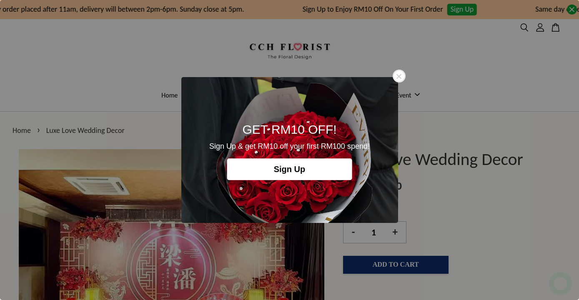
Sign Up (290, 169)
